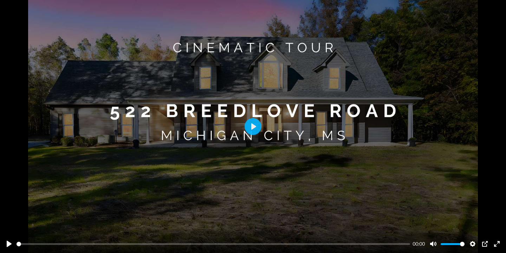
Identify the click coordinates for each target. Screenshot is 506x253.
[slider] (213, 244)
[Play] (9, 243)
